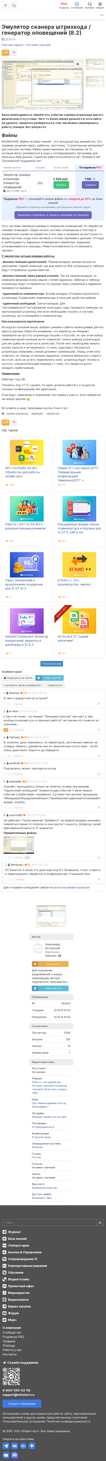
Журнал (14, 1232)
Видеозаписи (18, 1299)
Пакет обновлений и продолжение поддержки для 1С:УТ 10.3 (24, 584)
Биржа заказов (19, 1306)
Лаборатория (18, 1245)
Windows (37, 1147)
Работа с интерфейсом (46, 1082)
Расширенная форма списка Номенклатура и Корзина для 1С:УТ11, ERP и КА (79, 528)
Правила (9, 1341)
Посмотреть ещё (52, 663)
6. (5, 815)
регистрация (62, 887)
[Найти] (100, 1222)
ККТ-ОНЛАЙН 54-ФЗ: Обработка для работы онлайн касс (22, 472)
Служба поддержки (22, 1362)
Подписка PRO (13, 1337)
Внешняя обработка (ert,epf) (49, 1116)
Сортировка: (23, 685)
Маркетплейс (18, 1279)
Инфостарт (60, 408)
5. (5, 781)
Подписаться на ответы (18, 678)
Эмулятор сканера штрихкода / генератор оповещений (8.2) (46, 30)
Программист (40, 1106)
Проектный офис (21, 1286)
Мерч (12, 1320)
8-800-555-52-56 (16, 1390)
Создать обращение (22, 1403)
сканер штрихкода (17, 413)
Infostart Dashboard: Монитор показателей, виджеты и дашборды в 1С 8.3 (26, 640)
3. (5, 737)
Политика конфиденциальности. (69, 1421)
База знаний (17, 1238)
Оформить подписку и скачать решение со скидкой (53, 215)
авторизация (80, 887)
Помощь (9, 1345)
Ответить (18, 704)
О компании (12, 1327)
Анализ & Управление (25, 1252)
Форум (13, 1313)
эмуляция (37, 413)
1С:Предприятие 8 (43, 1127)
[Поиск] (14, 5)
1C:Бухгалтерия (41, 1137)
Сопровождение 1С (23, 1259)
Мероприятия (18, 1293)
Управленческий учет (45, 1187)
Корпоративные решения (27, 1266)
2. (5, 711)
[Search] (53, 1222)
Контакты (10, 1354)
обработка (53, 413)
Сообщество (12, 1332)
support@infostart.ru (18, 1395)
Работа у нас (12, 1350)
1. (4, 693)
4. (5, 763)
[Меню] (5, 5)
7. (6, 864)
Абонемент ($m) (42, 1198)
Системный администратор (49, 1103)
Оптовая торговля (43, 1085)
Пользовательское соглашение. (24, 1421)
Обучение (15, 1272)
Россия (36, 1157)
